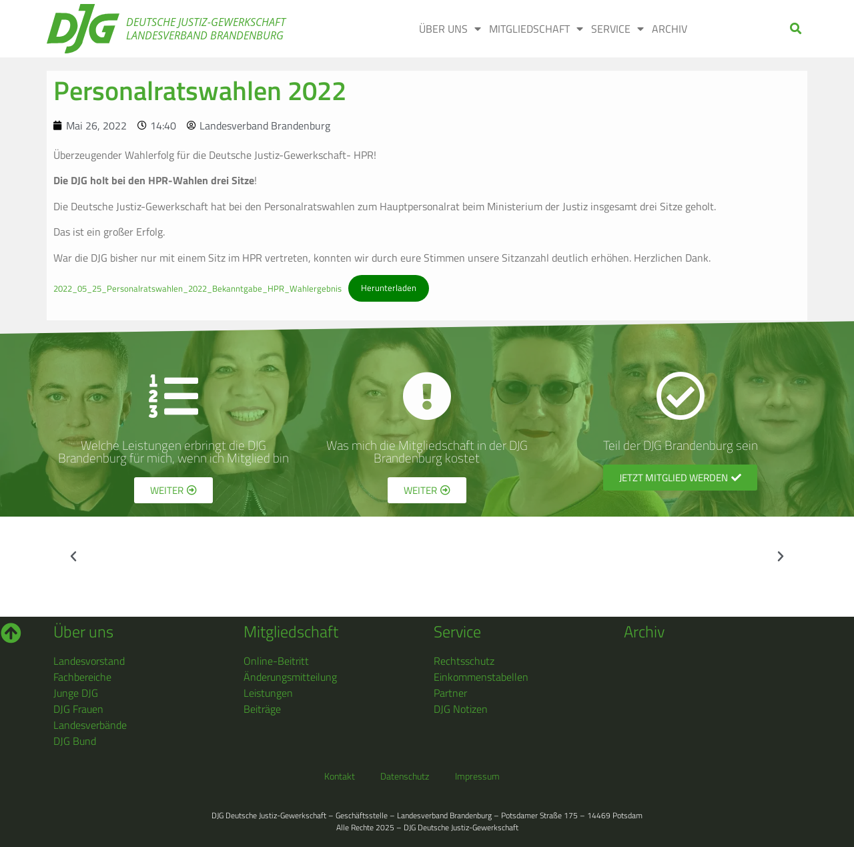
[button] (796, 29)
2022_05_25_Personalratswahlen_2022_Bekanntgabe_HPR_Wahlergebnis (197, 287)
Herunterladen (388, 287)
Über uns (450, 29)
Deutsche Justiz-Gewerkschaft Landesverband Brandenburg (206, 29)
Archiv (669, 29)
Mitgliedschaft (536, 29)
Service (617, 29)
